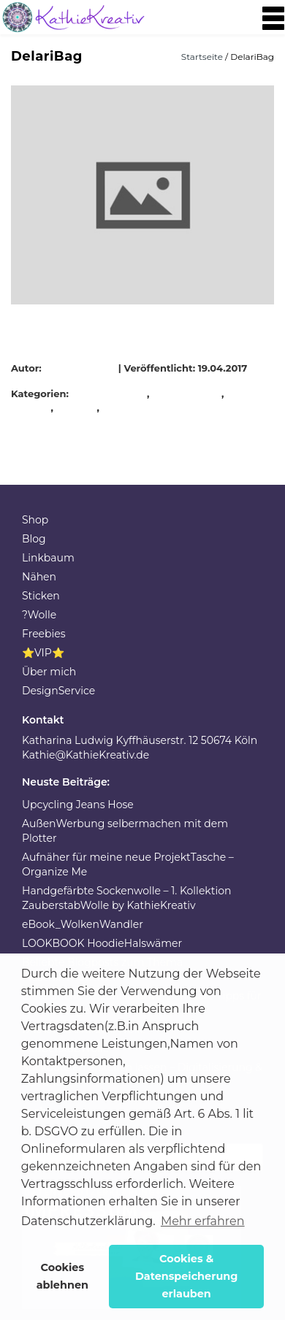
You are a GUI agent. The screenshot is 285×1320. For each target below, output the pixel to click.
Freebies (44, 633)
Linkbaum (48, 557)
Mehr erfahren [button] (203, 1221)
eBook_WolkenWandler (82, 924)
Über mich (49, 671)
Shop (35, 519)
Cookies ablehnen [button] (62, 1276)
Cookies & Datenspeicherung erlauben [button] (186, 1276)
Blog (34, 538)
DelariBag (122, 393)
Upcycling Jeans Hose (78, 804)
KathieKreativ (81, 368)
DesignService (58, 690)
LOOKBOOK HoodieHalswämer (102, 943)
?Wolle (39, 614)
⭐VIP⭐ (43, 652)
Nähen (39, 576)
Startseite (203, 56)
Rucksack (127, 407)
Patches (77, 407)
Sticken (41, 595)
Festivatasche (187, 393)
